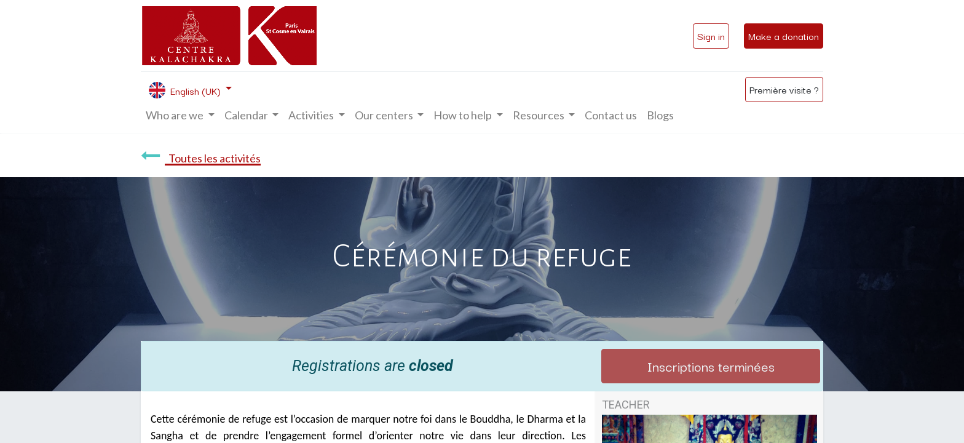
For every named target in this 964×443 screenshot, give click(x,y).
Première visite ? (784, 89)
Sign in (711, 35)
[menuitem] (611, 115)
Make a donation (783, 35)
